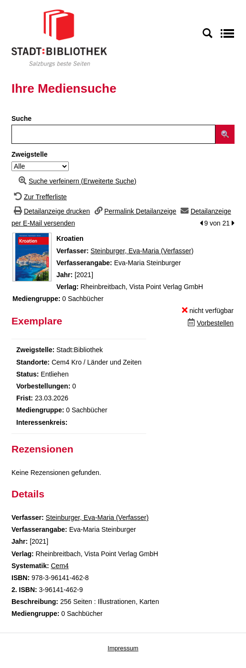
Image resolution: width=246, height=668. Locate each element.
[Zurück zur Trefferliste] (39, 197)
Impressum (122, 648)
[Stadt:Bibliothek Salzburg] (59, 38)
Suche (21, 118)
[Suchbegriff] (113, 134)
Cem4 (59, 566)
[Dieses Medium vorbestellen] (209, 323)
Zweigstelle (29, 154)
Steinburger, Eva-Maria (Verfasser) (142, 251)
